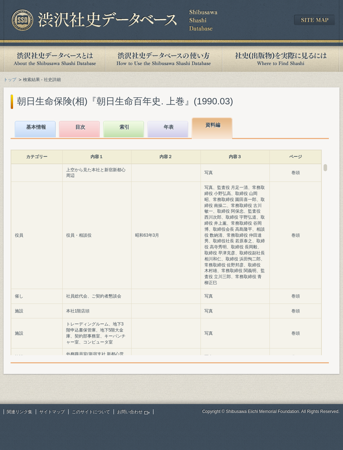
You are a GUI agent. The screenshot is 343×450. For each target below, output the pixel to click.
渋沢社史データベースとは (54, 59)
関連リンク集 (19, 411)
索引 (124, 127)
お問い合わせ (130, 411)
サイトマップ (52, 411)
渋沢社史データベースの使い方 (163, 59)
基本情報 (36, 127)
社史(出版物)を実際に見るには (280, 59)
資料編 (212, 125)
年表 (169, 127)
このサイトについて (91, 411)
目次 (80, 127)
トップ (10, 79)
